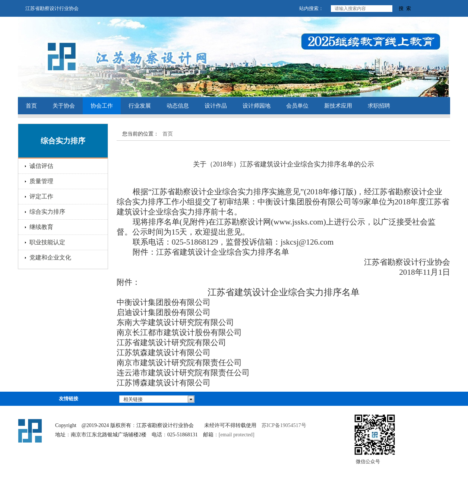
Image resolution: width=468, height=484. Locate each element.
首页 (31, 106)
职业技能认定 (47, 242)
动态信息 (178, 106)
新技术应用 (338, 106)
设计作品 (216, 106)
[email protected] (236, 434)
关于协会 (64, 106)
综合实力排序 (47, 211)
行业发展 (140, 106)
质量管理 (41, 181)
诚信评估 (41, 166)
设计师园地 (257, 106)
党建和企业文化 (50, 257)
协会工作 (102, 106)
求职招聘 (379, 106)
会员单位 (297, 106)
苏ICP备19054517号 (284, 425)
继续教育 (41, 227)
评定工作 (41, 196)
